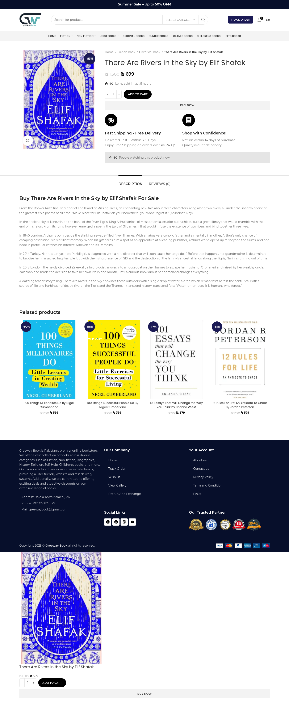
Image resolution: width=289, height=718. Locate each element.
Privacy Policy (203, 477)
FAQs (197, 494)
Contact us (201, 469)
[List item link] (59, 503)
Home (109, 52)
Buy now (187, 105)
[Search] (129, 20)
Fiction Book (127, 52)
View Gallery (117, 485)
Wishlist (114, 477)
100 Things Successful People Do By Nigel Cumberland (112, 405)
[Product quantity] (113, 94)
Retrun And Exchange (124, 494)
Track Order (240, 19)
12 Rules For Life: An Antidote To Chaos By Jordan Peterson (239, 405)
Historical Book (150, 52)
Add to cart (137, 94)
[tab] (130, 181)
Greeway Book (56, 545)
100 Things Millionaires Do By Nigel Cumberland (49, 405)
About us (199, 460)
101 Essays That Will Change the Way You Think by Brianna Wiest (176, 405)
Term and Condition (207, 485)
